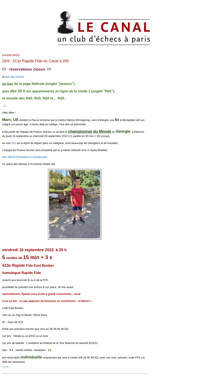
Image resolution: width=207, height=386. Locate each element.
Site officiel (8, 157)
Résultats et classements (32, 157)
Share (5, 367)
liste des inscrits (14, 76)
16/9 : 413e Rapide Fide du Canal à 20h (35, 61)
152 (13, 143)
